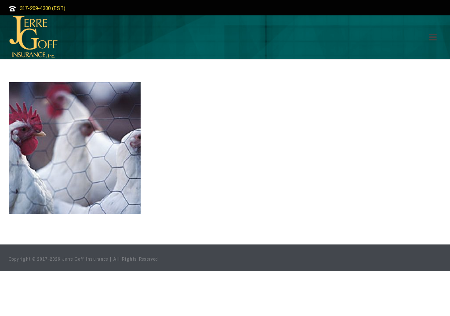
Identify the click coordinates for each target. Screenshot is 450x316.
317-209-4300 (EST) (42, 8)
